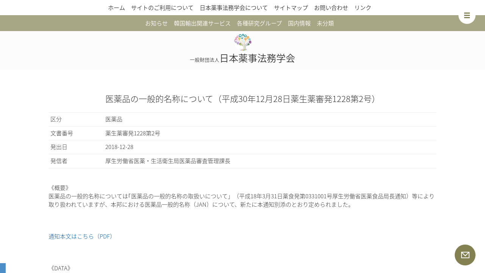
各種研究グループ (259, 23)
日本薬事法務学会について (234, 7)
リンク (362, 7)
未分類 (325, 23)
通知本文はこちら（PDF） (82, 236)
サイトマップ (291, 7)
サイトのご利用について (162, 7)
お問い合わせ (331, 7)
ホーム (116, 7)
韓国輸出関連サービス (202, 23)
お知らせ (156, 23)
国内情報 (299, 23)
